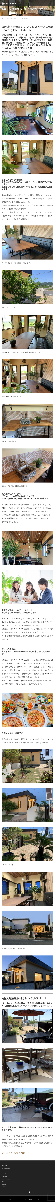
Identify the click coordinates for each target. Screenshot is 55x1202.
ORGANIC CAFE (6, 1179)
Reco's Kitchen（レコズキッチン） (25, 1199)
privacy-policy (5, 1176)
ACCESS (4, 1184)
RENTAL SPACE (6, 1168)
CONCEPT (4, 1165)
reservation (4, 1174)
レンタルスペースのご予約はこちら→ (16, 1153)
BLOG (3, 1181)
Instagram (4, 1186)
